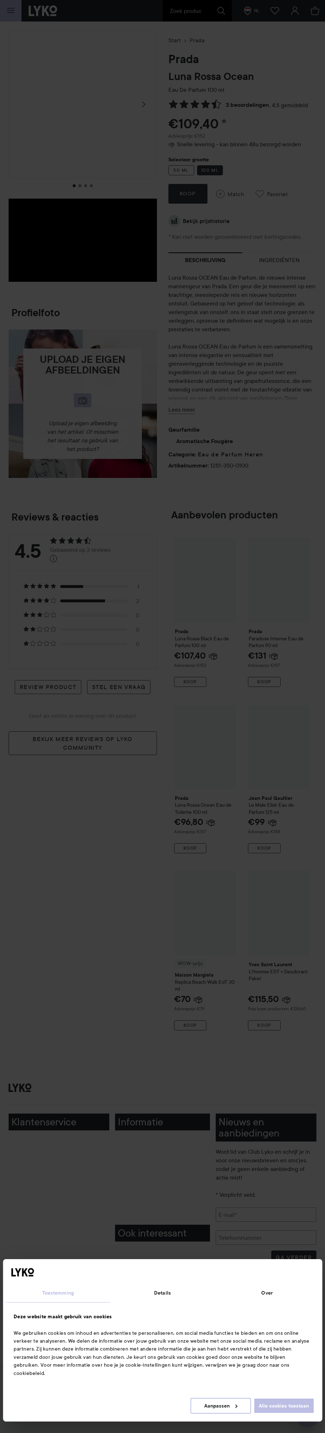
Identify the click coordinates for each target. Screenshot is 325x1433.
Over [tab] (266, 1293)
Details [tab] (162, 1293)
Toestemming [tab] (58, 1293)
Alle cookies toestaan (284, 1406)
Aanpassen (221, 1406)
